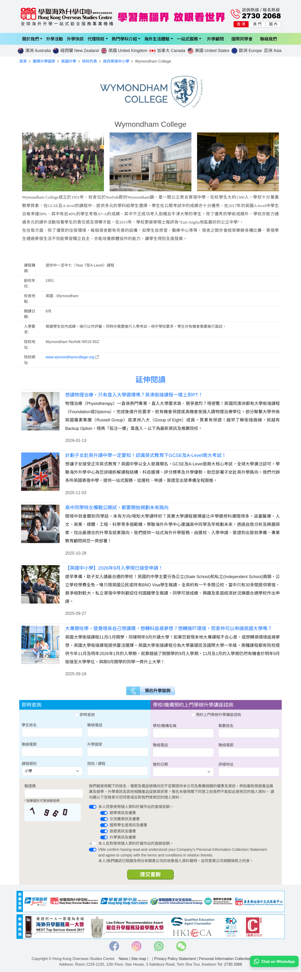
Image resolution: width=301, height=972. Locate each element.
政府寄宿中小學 (116, 61)
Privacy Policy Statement (175, 959)
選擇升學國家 (44, 61)
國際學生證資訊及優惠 (128, 825)
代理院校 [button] (95, 39)
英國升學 (68, 61)
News (123, 959)
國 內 (273, 24)
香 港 (241, 24)
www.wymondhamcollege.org (70, 357)
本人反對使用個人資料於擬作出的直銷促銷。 (136, 843)
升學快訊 (75, 39)
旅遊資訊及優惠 (123, 831)
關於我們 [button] (30, 39)
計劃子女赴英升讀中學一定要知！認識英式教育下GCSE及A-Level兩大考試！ (145, 455)
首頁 (23, 61)
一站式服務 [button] (187, 39)
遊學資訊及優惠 (123, 813)
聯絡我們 (268, 39)
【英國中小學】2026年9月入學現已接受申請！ (114, 568)
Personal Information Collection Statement (234, 959)
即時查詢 (85, 715)
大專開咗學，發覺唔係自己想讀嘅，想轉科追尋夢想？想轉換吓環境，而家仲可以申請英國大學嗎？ (168, 628)
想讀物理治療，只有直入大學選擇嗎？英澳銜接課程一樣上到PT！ (134, 394)
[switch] (92, 807)
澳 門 (257, 24)
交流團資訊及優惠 (125, 819)
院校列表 (89, 61)
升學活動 (54, 39)
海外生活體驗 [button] (157, 39)
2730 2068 (233, 964)
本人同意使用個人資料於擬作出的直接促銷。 (136, 807)
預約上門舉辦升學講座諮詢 (216, 715)
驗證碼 (30, 786)
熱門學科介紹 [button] (124, 39)
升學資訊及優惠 (123, 837)
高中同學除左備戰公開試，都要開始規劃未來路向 (117, 507)
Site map (138, 959)
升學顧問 (215, 39)
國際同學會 (242, 39)
